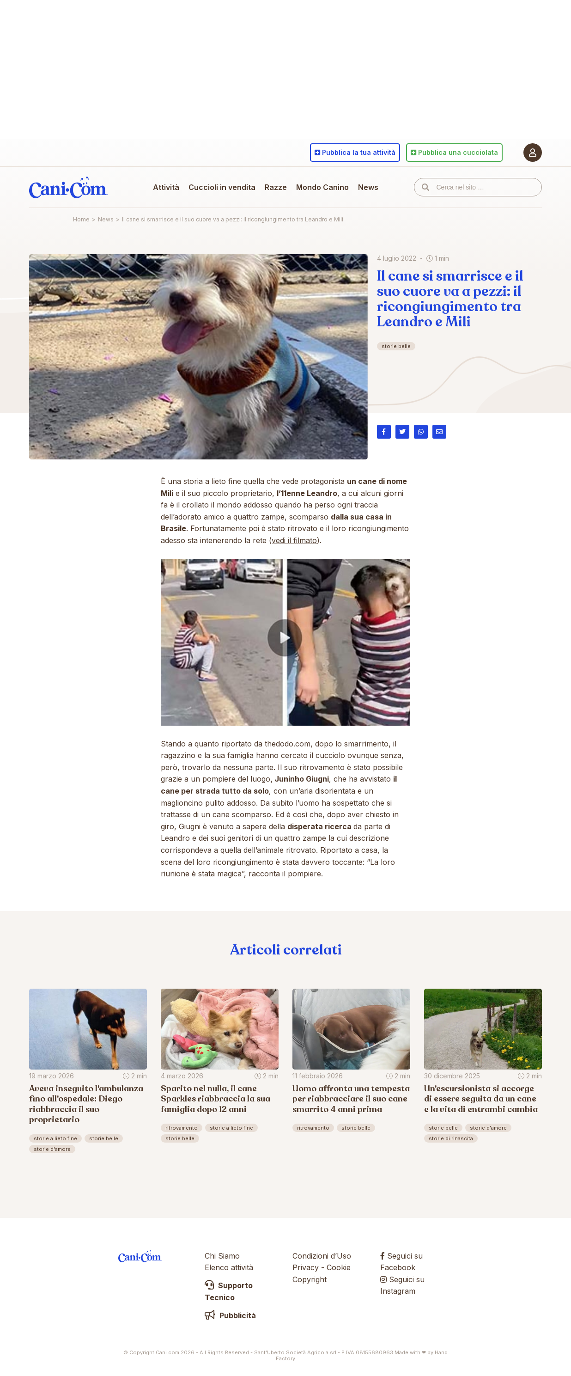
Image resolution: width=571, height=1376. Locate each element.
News (368, 187)
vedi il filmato (294, 540)
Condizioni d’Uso (321, 1255)
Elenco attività (229, 1267)
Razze (276, 187)
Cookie (339, 1267)
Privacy (305, 1267)
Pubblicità (230, 1315)
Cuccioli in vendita (221, 187)
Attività (166, 187)
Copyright (309, 1279)
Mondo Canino (322, 187)
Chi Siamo (222, 1255)
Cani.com (68, 187)
